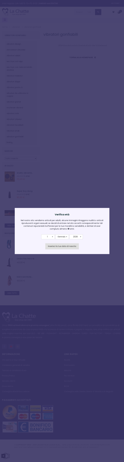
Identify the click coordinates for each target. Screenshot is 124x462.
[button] (48, 236)
